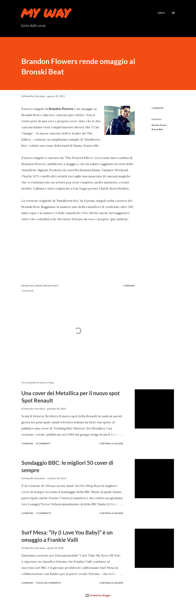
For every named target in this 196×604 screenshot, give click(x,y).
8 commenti (43, 443)
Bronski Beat (157, 129)
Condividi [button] (157, 108)
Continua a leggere (111, 443)
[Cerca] (161, 13)
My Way (45, 13)
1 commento (43, 513)
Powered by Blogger (98, 595)
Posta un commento (48, 582)
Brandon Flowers (159, 125)
